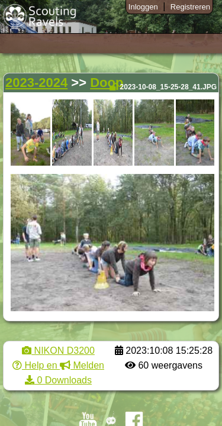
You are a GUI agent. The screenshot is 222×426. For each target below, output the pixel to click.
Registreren (190, 6)
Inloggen (143, 6)
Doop (106, 82)
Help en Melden (58, 365)
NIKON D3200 (58, 351)
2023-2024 (36, 82)
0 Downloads (58, 380)
